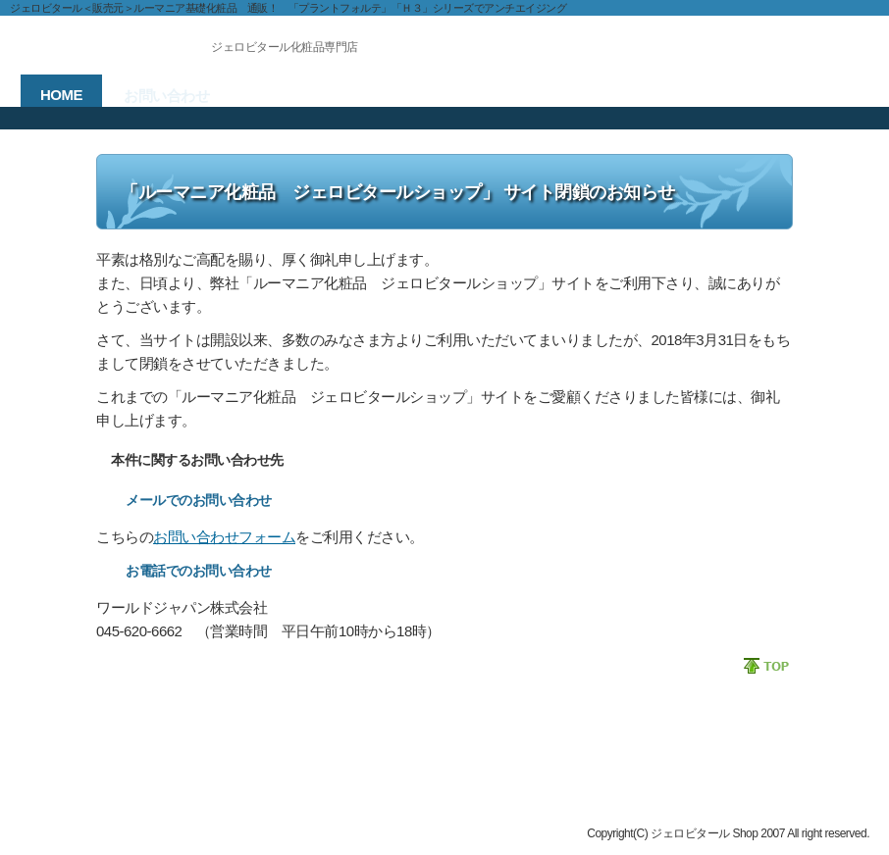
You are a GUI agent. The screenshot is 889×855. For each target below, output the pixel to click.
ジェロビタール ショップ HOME (108, 775)
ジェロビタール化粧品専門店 (284, 47)
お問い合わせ (56, 792)
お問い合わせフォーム (224, 536)
